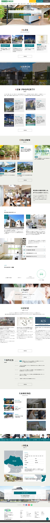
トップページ (21, 511)
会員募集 (36, 514)
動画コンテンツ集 (32, 3)
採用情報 (36, 3)
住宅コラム (2, 3)
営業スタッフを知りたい (23, 3)
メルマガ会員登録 (37, 515)
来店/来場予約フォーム (37, 518)
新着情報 (28, 3)
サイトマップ (42, 515)
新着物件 (19, 3)
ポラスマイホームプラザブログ (8, 3)
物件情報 (21, 514)
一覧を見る (25, 56)
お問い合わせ (42, 514)
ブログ (21, 515)
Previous (15, 333)
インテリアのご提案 (28, 514)
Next (34, 333)
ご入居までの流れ (28, 515)
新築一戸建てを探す (14, 3)
